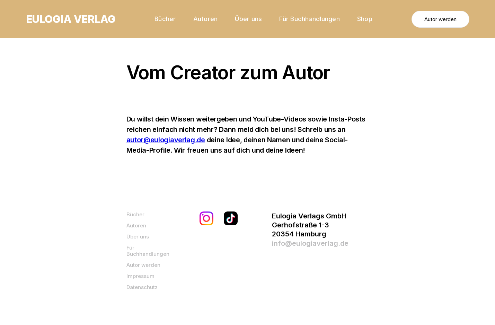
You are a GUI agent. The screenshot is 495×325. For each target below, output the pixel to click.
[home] (71, 19)
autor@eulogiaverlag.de (165, 140)
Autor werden (440, 19)
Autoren (205, 18)
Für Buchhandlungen (309, 18)
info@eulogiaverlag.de (310, 243)
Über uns (248, 18)
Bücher (165, 18)
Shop (364, 18)
